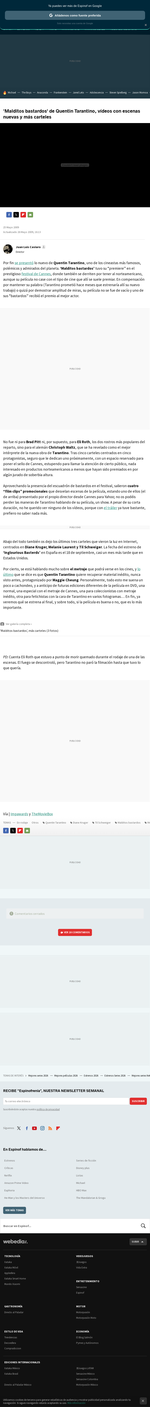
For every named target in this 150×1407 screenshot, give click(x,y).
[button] (30, 247)
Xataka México (12, 1368)
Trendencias (10, 1337)
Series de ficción (86, 1160)
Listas (79, 1175)
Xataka (8, 1262)
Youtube (34, 1127)
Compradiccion (12, 1348)
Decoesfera (10, 1343)
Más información (76, 1403)
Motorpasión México (87, 1384)
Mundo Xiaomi (12, 1284)
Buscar (143, 1225)
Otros (35, 822)
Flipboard (23, 214)
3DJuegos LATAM (85, 1368)
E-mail (30, 214)
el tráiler (110, 507)
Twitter (16, 214)
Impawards (19, 814)
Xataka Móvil (11, 1267)
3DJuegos (81, 1262)
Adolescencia (97, 92)
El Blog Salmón (84, 1337)
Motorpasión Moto (86, 1317)
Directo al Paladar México (17, 1384)
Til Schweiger (103, 822)
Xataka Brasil (11, 1373)
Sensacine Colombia (87, 1379)
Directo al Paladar (13, 1312)
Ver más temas (14, 1210)
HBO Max (81, 1190)
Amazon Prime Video (16, 1183)
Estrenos (9, 1160)
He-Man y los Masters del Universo (24, 1198)
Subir (135, 1241)
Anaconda (42, 92)
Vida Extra (81, 1267)
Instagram (42, 1127)
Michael (12, 92)
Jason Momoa (140, 92)
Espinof (80, 1292)
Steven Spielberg (118, 92)
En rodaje (22, 822)
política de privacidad (48, 1109)
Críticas (8, 1168)
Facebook (9, 214)
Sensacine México (85, 1373)
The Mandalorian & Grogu (91, 1198)
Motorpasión (83, 1312)
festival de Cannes (36, 273)
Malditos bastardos (129, 822)
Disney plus (83, 1168)
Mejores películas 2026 (66, 1075)
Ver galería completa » (19, 624)
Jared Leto (78, 92)
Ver (77, 932)
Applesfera (9, 1273)
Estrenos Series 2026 (115, 1075)
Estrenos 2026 (91, 1075)
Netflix (8, 1175)
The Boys (26, 92)
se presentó (24, 262)
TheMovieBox (42, 814)
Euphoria (9, 1190)
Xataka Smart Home (15, 1278)
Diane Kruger (80, 822)
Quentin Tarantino (55, 822)
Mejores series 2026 (38, 1075)
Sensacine (81, 1287)
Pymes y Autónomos (87, 1343)
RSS (50, 1127)
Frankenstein (60, 92)
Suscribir (138, 1101)
